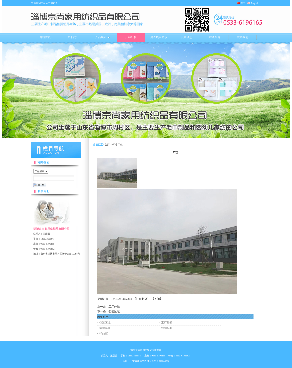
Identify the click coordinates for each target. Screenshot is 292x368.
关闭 (157, 298)
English (254, 3)
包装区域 (114, 311)
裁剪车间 (104, 328)
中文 (241, 3)
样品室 (103, 333)
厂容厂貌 (117, 144)
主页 (107, 144)
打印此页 (141, 298)
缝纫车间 (166, 328)
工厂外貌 (114, 306)
